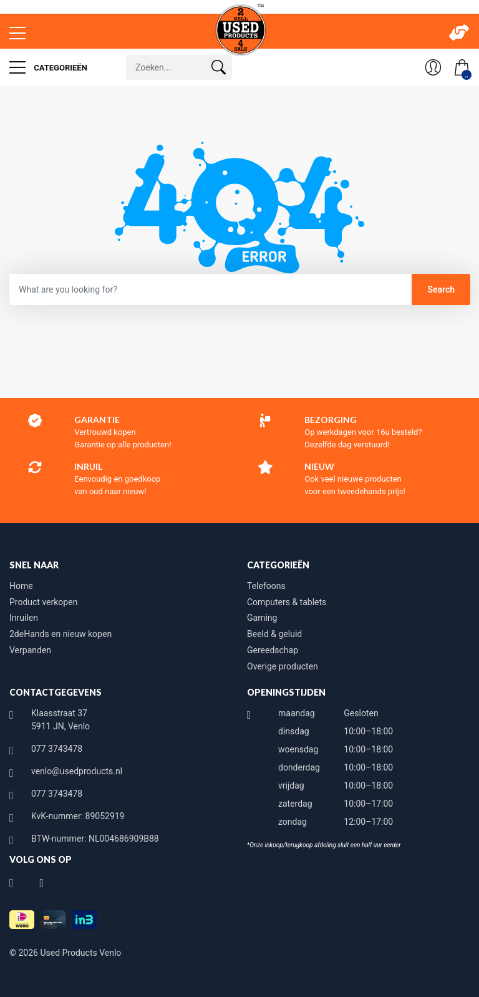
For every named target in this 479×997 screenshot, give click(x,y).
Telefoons (266, 586)
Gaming (262, 618)
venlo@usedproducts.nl (76, 771)
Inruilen (23, 618)
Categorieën (48, 67)
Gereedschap (272, 650)
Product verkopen (43, 602)
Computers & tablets (286, 602)
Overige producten (282, 666)
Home (21, 586)
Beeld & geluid (274, 634)
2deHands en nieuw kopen (60, 634)
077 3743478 (56, 749)
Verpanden (30, 650)
